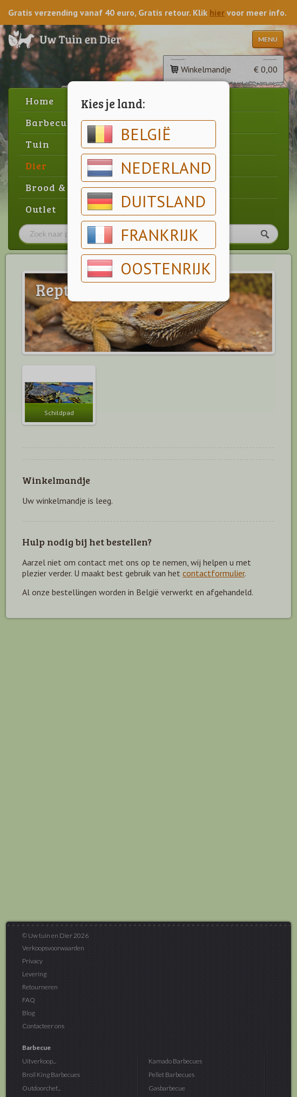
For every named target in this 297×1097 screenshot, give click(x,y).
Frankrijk (143, 235)
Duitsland (146, 201)
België (129, 134)
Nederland (149, 168)
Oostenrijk (149, 268)
